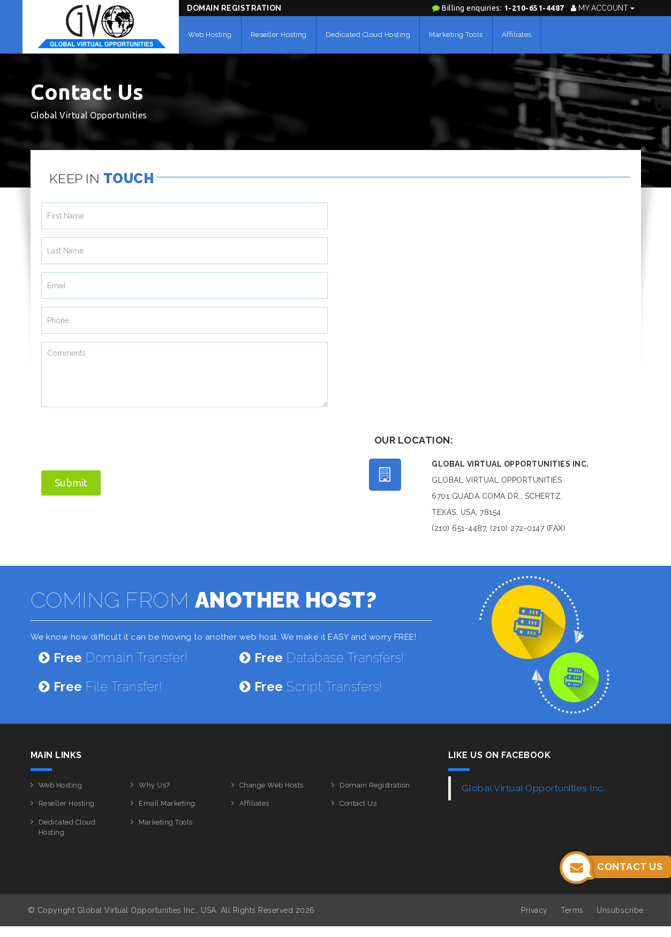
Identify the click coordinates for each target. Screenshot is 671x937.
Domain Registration (234, 8)
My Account (603, 8)
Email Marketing (167, 803)
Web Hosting (210, 35)
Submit (71, 483)
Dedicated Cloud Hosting (368, 35)
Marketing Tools (456, 35)
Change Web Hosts (271, 785)
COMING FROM (204, 599)
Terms (572, 910)
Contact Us (358, 803)
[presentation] (122, 436)
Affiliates (517, 35)
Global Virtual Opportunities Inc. (534, 788)
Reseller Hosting (279, 35)
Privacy (534, 910)
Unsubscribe (620, 910)
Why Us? (154, 785)
